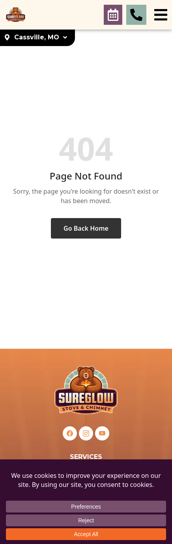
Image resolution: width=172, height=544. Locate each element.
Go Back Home (86, 228)
